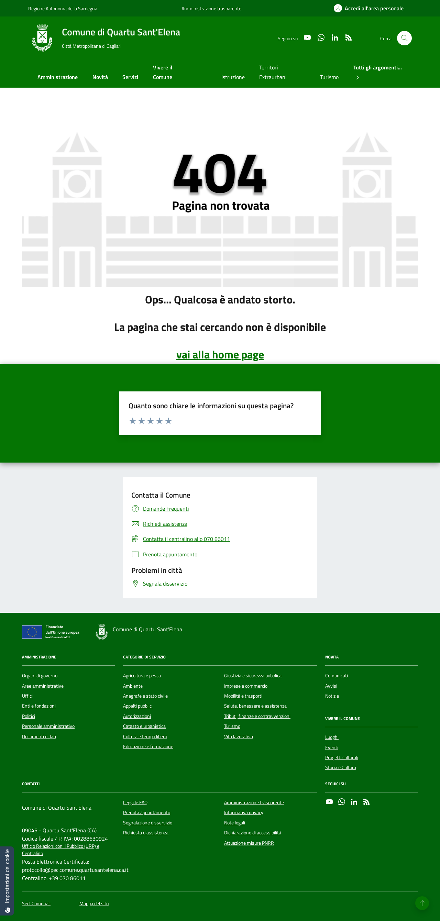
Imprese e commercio (245, 686)
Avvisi (331, 686)
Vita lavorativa (238, 736)
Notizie (332, 696)
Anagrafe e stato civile (145, 696)
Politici (28, 716)
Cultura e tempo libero (145, 736)
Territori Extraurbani (273, 72)
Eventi (331, 747)
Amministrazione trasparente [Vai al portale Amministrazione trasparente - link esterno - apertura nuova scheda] (211, 8)
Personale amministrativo (48, 726)
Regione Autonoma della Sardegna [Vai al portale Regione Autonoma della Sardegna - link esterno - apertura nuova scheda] (62, 8)
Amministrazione (57, 77)
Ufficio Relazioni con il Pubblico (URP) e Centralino (60, 850)
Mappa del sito (94, 903)
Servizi (130, 77)
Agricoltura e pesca (142, 675)
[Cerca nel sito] (404, 38)
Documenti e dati (39, 736)
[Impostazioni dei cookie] (7, 881)
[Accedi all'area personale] (369, 8)
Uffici (27, 696)
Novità (100, 77)
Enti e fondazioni (39, 706)
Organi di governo (39, 675)
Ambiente (133, 686)
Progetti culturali (341, 757)
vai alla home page (220, 354)
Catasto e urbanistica (144, 726)
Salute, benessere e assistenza (255, 706)
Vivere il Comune (162, 72)
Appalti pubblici (138, 706)
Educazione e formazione (148, 746)
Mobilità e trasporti (243, 696)
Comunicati (336, 675)
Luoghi (332, 737)
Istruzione (233, 77)
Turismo (329, 77)
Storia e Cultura (340, 767)
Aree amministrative (43, 686)
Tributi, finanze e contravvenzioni (257, 716)
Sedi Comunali (36, 903)
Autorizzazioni (137, 716)
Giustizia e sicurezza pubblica (253, 675)
